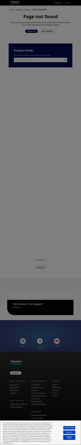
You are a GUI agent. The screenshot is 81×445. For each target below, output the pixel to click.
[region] (40, 432)
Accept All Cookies (69, 437)
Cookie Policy (14, 440)
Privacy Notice (25, 440)
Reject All (69, 432)
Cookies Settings (69, 427)
